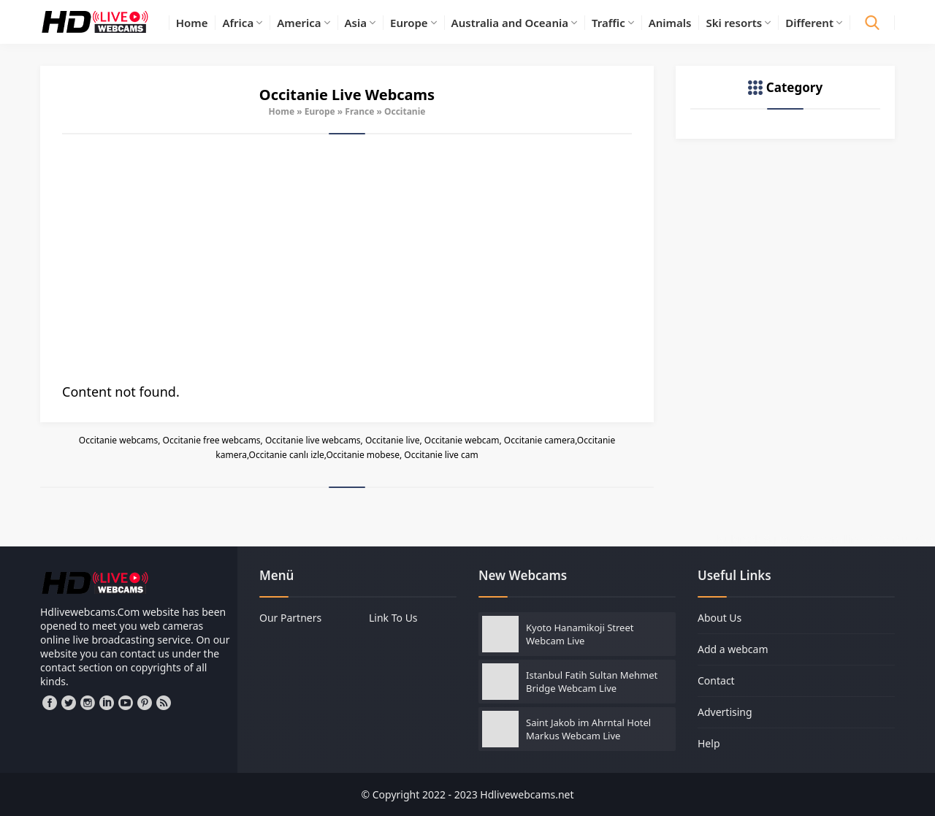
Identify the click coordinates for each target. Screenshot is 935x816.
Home (282, 111)
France (359, 111)
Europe (320, 111)
